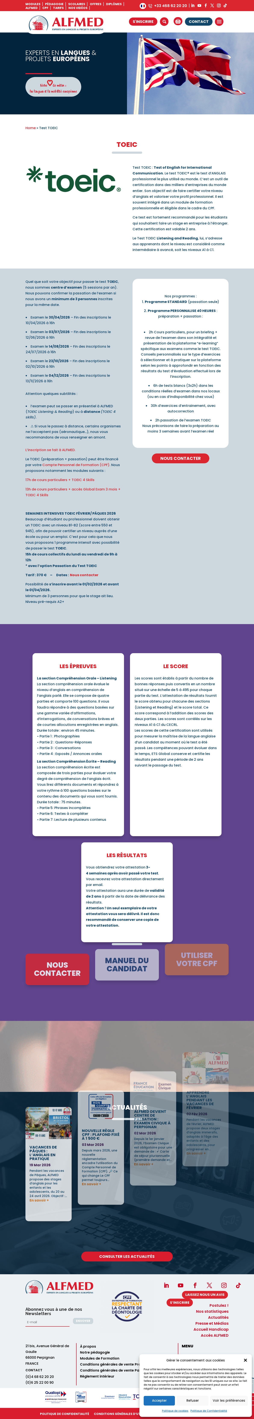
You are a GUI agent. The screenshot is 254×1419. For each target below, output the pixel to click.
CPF (45, 7)
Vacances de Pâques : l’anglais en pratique (43, 1063)
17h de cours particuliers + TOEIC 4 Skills (60, 479)
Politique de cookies (175, 1411)
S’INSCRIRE (179, 1302)
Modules (32, 4)
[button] (245, 1360)
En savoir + (39, 1110)
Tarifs (58, 7)
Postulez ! (219, 1305)
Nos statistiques (212, 1311)
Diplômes (114, 4)
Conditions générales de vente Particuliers (117, 1370)
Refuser (192, 1400)
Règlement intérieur (97, 1376)
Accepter (159, 1400)
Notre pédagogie (95, 1352)
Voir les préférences (229, 1400)
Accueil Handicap (211, 1329)
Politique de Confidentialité (208, 1411)
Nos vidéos (77, 7)
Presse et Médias (212, 1323)
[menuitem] (143, 6)
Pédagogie (54, 4)
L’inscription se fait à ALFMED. (50, 449)
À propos (88, 1346)
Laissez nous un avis (204, 1294)
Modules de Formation (99, 1358)
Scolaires (76, 4)
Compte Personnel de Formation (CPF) (75, 464)
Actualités (218, 1317)
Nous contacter (84, 575)
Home (30, 128)
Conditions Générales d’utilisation (125, 1413)
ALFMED (31, 7)
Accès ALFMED (215, 1335)
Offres (95, 4)
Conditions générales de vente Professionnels (120, 1364)
